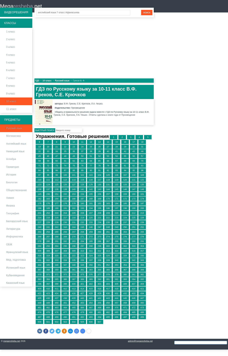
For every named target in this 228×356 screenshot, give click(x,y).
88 (74, 177)
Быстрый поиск (44, 136)
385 (56, 285)
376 (91, 281)
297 (82, 252)
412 (65, 295)
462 (48, 314)
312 (99, 257)
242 (56, 233)
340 (116, 266)
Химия (10, 204)
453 (82, 309)
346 (56, 271)
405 (116, 290)
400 (73, 290)
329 (133, 262)
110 (39, 186)
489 (56, 323)
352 (108, 271)
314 (116, 257)
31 (142, 153)
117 (99, 186)
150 (48, 200)
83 (142, 172)
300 (108, 252)
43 (133, 158)
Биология (11, 188)
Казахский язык (15, 289)
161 (142, 200)
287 (108, 248)
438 (65, 304)
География (12, 219)
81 (125, 172)
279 (39, 248)
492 (82, 323)
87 (65, 177)
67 (116, 167)
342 (133, 266)
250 (125, 233)
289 (125, 248)
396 (39, 290)
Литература (13, 235)
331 (39, 266)
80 (116, 172)
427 (82, 300)
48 (65, 162)
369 (142, 276)
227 (39, 229)
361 (73, 276)
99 (56, 181)
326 (108, 262)
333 (56, 266)
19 (39, 153)
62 (74, 167)
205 (73, 219)
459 (133, 309)
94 (125, 177)
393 (125, 285)
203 (56, 219)
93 (116, 177)
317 (142, 257)
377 (99, 281)
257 (73, 238)
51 (91, 162)
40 (108, 158)
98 (48, 181)
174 (142, 205)
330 (142, 262)
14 (108, 148)
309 (73, 257)
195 (99, 214)
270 (73, 243)
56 (133, 162)
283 (73, 248)
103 (91, 181)
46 (48, 162)
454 (91, 309)
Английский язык (16, 150)
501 (48, 328)
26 (99, 153)
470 (116, 314)
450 (56, 309)
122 (142, 186)
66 (108, 167)
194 (91, 214)
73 (56, 172)
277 (133, 243)
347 (65, 271)
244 (73, 233)
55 (125, 162)
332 (48, 266)
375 (82, 281)
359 (56, 276)
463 (56, 314)
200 (142, 214)
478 (73, 319)
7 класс (10, 84)
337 (91, 266)
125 (56, 191)
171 (116, 205)
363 (91, 276)
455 (99, 309)
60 (56, 167)
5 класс (10, 69)
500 (39, 328)
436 (48, 304)
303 (133, 252)
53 (108, 162)
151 (56, 200)
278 (142, 243)
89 (82, 177)
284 (82, 248)
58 (39, 167)
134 (133, 191)
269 (65, 243)
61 (65, 167)
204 (65, 219)
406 (125, 290)
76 (82, 172)
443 (108, 304)
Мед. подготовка (16, 266)
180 (82, 210)
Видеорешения (16, 18)
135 (142, 191)
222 (108, 224)
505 (82, 328)
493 (91, 323)
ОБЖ (9, 250)
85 (48, 177)
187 (142, 210)
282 (65, 248)
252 (142, 233)
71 (39, 172)
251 (133, 233)
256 (65, 238)
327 (116, 262)
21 (56, 153)
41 (116, 158)
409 (39, 295)
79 (108, 172)
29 (125, 153)
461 (39, 314)
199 (133, 214)
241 (48, 233)
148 (142, 196)
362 (82, 276)
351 (99, 271)
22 (65, 153)
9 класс (10, 100)
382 (142, 281)
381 (133, 281)
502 (56, 328)
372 (56, 281)
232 (82, 229)
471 (125, 314)
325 (99, 262)
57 (142, 162)
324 (91, 262)
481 (99, 319)
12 (91, 148)
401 (82, 290)
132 (116, 191)
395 (142, 285)
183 (108, 210)
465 (73, 314)
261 (108, 238)
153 (73, 200)
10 (74, 148)
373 (65, 281)
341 (125, 266)
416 (99, 295)
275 (116, 243)
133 (125, 191)
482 (108, 319)
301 (116, 252)
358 (48, 276)
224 (125, 224)
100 (65, 181)
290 (133, 248)
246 (91, 233)
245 (82, 233)
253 (39, 238)
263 (125, 238)
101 (73, 181)
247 (99, 233)
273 (99, 243)
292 (39, 252)
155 (91, 200)
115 (82, 186)
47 (56, 162)
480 (91, 319)
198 (125, 214)
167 (82, 205)
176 (48, 210)
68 (125, 167)
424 (56, 300)
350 (91, 271)
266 (39, 243)
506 (91, 328)
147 (133, 196)
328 (125, 262)
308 (65, 257)
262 (116, 238)
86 (56, 177)
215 (48, 224)
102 (82, 181)
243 (65, 233)
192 (73, 214)
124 (48, 191)
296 (73, 252)
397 (48, 290)
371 (48, 281)
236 (116, 229)
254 (48, 238)
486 (142, 319)
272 (91, 243)
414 (82, 295)
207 (91, 219)
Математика (13, 142)
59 (48, 167)
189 (48, 214)
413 (73, 295)
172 (125, 205)
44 (142, 158)
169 (99, 205)
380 (125, 281)
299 (99, 252)
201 (39, 219)
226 (142, 224)
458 (125, 309)
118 (108, 186)
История (11, 181)
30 (133, 153)
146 (125, 196)
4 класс (10, 61)
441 (91, 304)
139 (65, 196)
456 (108, 309)
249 (116, 233)
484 (125, 319)
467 (91, 314)
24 (82, 153)
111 (48, 186)
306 (48, 257)
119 (116, 186)
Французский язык (17, 258)
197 (116, 214)
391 (108, 285)
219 (82, 224)
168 (91, 205)
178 (65, 210)
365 (108, 276)
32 (39, 158)
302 (125, 252)
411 (56, 295)
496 (116, 323)
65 (99, 167)
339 (108, 266)
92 (108, 177)
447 (142, 304)
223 (116, 224)
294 (56, 252)
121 (133, 186)
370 (39, 281)
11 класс (11, 115)
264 (133, 238)
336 (82, 266)
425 (65, 300)
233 (91, 229)
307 (56, 257)
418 (116, 295)
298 (91, 252)
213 (142, 219)
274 (108, 243)
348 (73, 271)
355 (133, 271)
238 (133, 229)
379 (116, 281)
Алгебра (11, 165)
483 (116, 319)
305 (39, 257)
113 (65, 186)
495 (108, 323)
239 (142, 229)
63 (82, 167)
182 (99, 210)
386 (65, 285)
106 (116, 181)
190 (56, 214)
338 (99, 266)
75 (74, 172)
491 (73, 323)
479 (82, 319)
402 (91, 290)
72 (48, 172)
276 (125, 243)
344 (39, 271)
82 (133, 172)
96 (142, 177)
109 (142, 181)
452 (73, 309)
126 (65, 191)
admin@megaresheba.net (140, 347)
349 (82, 271)
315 (125, 257)
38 (91, 158)
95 (133, 177)
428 (91, 300)
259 (91, 238)
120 (125, 186)
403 (99, 290)
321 (65, 262)
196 (108, 214)
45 (39, 162)
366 (116, 276)
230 (65, 229)
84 (39, 177)
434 (142, 300)
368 (133, 276)
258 (82, 238)
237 (125, 229)
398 (56, 290)
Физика (10, 212)
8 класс (10, 92)
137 (48, 196)
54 (116, 162)
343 (142, 266)
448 (39, 309)
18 (142, 148)
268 (56, 243)
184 (116, 210)
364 (99, 276)
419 (125, 295)
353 (116, 271)
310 (82, 257)
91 (99, 177)
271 (82, 243)
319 (48, 262)
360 (65, 276)
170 (108, 205)
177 (56, 210)
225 (133, 224)
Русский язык (14, 134)
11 (82, 148)
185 (125, 210)
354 (125, 271)
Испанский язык (15, 274)
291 (142, 248)
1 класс (10, 38)
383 (39, 285)
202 (48, 219)
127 (73, 191)
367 (125, 276)
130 (99, 191)
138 (56, 196)
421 (142, 295)
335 (73, 266)
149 (39, 200)
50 (82, 162)
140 (73, 196)
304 (142, 252)
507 (99, 328)
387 (73, 285)
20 (48, 153)
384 (48, 285)
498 (133, 323)
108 (133, 181)
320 (56, 262)
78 (99, 172)
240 (39, 233)
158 (116, 200)
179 (73, 210)
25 (91, 153)
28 (116, 153)
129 (91, 191)
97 (39, 181)
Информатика (14, 243)
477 (65, 319)
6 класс (10, 76)
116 (91, 186)
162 (39, 205)
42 (125, 158)
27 (108, 153)
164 (56, 205)
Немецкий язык (15, 157)
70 (142, 167)
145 (116, 196)
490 (65, 323)
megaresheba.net (11, 347)
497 (125, 323)
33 (48, 158)
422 (39, 300)
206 (82, 219)
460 (142, 309)
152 (65, 200)
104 (99, 181)
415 (91, 295)
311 (91, 257)
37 (82, 158)
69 (133, 167)
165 (65, 205)
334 (65, 266)
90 (91, 177)
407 (133, 290)
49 (74, 162)
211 (125, 219)
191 (65, 214)
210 (116, 219)
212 (133, 219)
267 (48, 243)
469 (108, 314)
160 (133, 200)
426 (73, 300)
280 (48, 248)
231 (73, 229)
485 (133, 319)
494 (99, 323)
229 (56, 229)
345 (48, 271)
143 (99, 196)
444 (116, 304)
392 (116, 285)
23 (74, 153)
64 (91, 167)
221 (99, 224)
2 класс (10, 45)
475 (48, 319)
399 (65, 290)
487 (39, 323)
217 (65, 224)
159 (125, 200)
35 (65, 158)
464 (65, 314)
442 (99, 304)
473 (142, 314)
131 (108, 191)
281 (56, 248)
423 (48, 300)
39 (99, 158)
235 (108, 229)
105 (108, 181)
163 (48, 205)
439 (73, 304)
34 (56, 158)
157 (108, 200)
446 (133, 304)
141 (82, 196)
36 (74, 158)
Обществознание (16, 196)
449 (48, 309)
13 (99, 148)
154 (82, 200)
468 (99, 314)
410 (48, 295)
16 (125, 148)
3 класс (10, 53)
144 (108, 196)
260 (99, 238)
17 (133, 148)
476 (56, 319)
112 (56, 186)
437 (56, 304)
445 (125, 304)
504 (73, 328)
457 (116, 309)
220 (91, 224)
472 (133, 314)
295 (65, 252)
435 (39, 304)
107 (125, 181)
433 (133, 300)
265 (142, 238)
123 (39, 191)
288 (116, 248)
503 (65, 328)
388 (82, 285)
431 (116, 300)
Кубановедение (15, 281)
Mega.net (21, 9)
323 (82, 262)
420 (133, 295)
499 (142, 323)
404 (108, 290)
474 (39, 319)
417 (108, 295)
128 (82, 191)
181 (91, 210)
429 (99, 300)
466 (82, 314)
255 (56, 238)
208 (99, 219)
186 (133, 210)
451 (65, 309)
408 (142, 290)
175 (39, 210)
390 (99, 285)
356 (142, 271)
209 (108, 219)
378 (108, 281)
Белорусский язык (17, 227)
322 (73, 262)
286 (99, 248)
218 (73, 224)
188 (39, 214)
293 (48, 252)
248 (108, 233)
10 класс (11, 107)
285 (91, 248)
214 (39, 224)
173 (133, 205)
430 (108, 300)
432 (125, 300)
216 (56, 224)
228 (48, 229)
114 (73, 186)
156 (99, 200)
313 (108, 257)
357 (39, 276)
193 (82, 214)
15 (116, 148)
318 (39, 262)
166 (73, 205)
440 (82, 304)
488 (48, 323)
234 (99, 229)
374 (73, 281)
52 (99, 162)
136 (39, 196)
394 (133, 285)
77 (91, 172)
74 (65, 172)
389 (91, 285)
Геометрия (12, 173)
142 (91, 196)
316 (133, 257)
